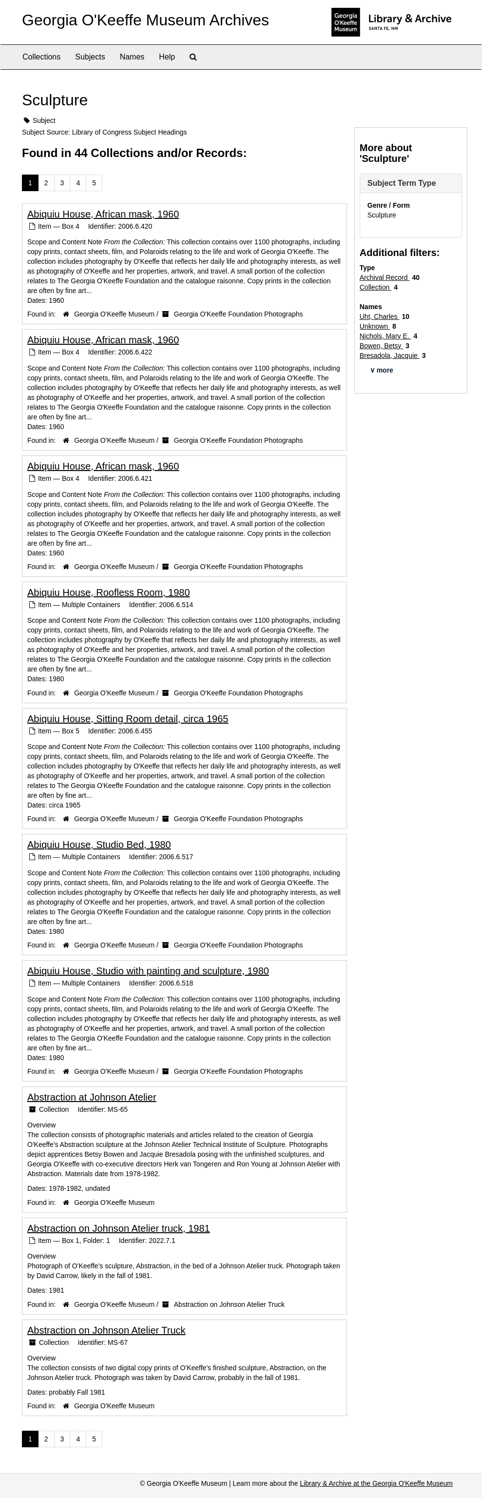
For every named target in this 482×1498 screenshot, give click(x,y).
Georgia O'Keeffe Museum (114, 314)
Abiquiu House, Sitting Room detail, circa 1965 (127, 718)
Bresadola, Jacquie (390, 355)
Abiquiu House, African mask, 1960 (103, 214)
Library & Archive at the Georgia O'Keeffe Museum (376, 1483)
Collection (375, 287)
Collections (41, 57)
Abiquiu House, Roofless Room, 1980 (108, 592)
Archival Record (385, 277)
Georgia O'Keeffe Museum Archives (145, 20)
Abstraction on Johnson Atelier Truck (229, 1304)
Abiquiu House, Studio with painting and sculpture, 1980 (148, 971)
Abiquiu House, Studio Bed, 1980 (99, 844)
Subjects (90, 57)
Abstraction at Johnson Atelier (91, 1097)
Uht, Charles (380, 316)
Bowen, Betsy (382, 346)
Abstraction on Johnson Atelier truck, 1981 (118, 1228)
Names (132, 57)
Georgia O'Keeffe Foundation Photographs (238, 314)
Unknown (375, 326)
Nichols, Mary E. (385, 336)
